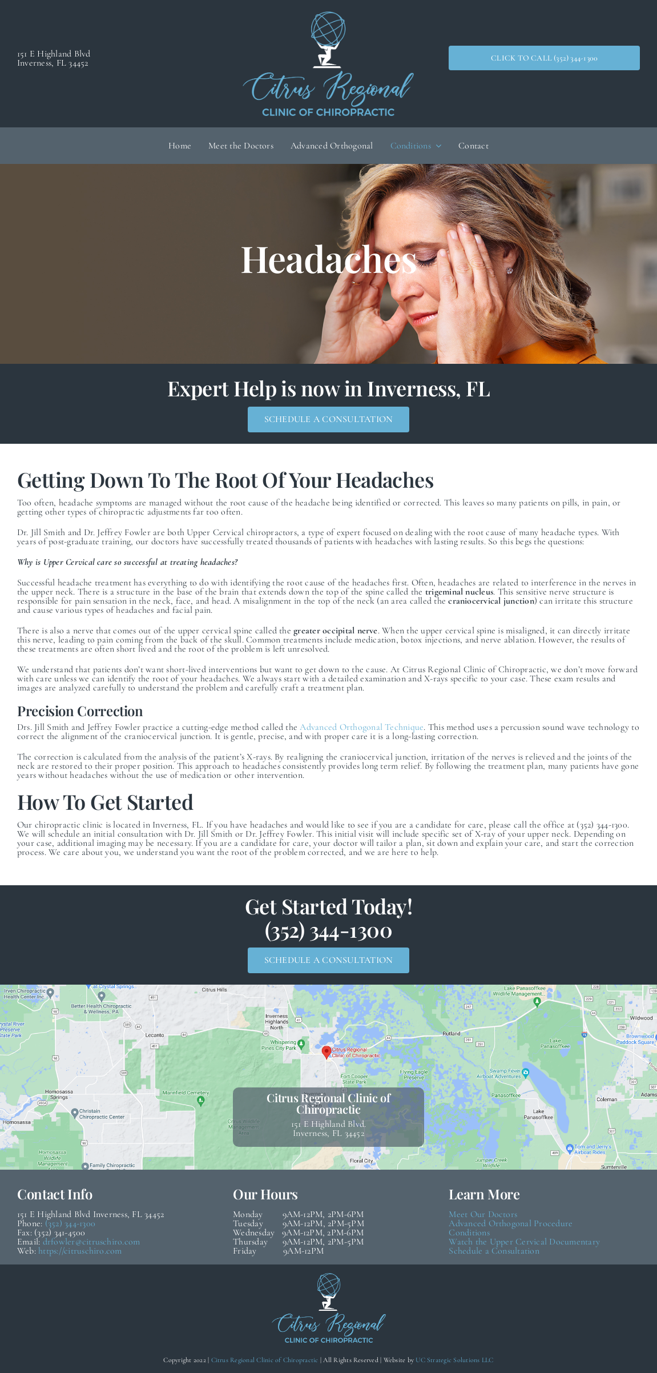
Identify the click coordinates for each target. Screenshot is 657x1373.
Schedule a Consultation (494, 1250)
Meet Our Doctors (483, 1214)
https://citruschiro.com (80, 1250)
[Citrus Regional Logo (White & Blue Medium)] (328, 16)
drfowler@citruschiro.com (91, 1241)
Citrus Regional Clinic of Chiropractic (265, 1360)
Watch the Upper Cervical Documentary (524, 1241)
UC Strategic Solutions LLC (454, 1360)
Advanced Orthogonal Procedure (511, 1223)
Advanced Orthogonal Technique (362, 727)
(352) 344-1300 (70, 1223)
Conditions (469, 1232)
